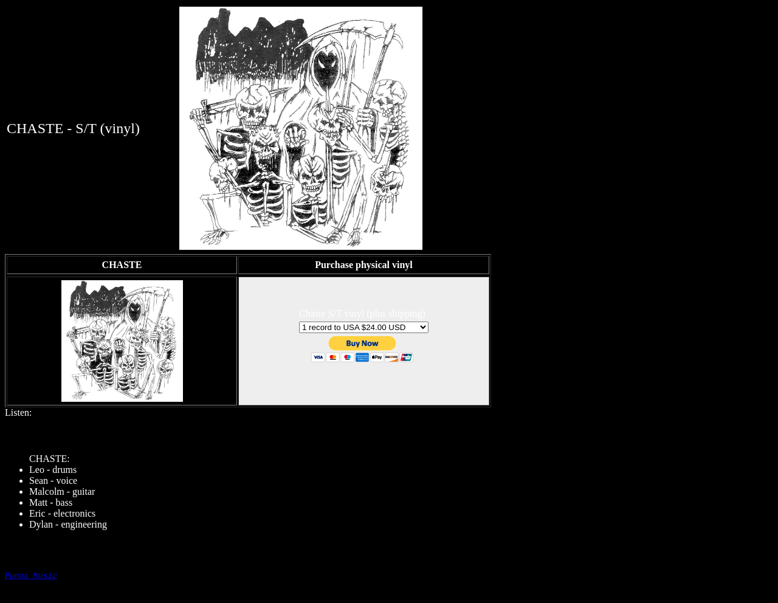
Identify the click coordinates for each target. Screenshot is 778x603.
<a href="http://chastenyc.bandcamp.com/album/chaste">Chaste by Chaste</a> (389, 431)
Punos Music (31, 576)
